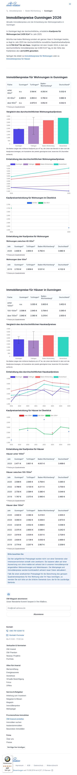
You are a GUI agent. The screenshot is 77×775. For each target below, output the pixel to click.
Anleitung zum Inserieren (16, 696)
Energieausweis (12, 672)
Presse (9, 742)
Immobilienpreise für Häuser (18, 59)
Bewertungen (18, 770)
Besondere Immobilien (15, 729)
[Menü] (11, 756)
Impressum (19, 765)
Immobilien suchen (13, 722)
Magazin (9, 702)
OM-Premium (11, 652)
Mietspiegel (11, 709)
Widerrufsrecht (52, 765)
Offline (9, 685)
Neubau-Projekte (13, 656)
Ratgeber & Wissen (14, 699)
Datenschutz (38, 765)
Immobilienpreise (13, 705)
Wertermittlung (12, 669)
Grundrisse (10, 676)
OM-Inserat (11, 649)
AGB (28, 765)
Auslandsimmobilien (14, 725)
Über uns (10, 739)
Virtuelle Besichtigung (15, 679)
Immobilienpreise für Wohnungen (39, 56)
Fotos (8, 682)
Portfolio (10, 659)
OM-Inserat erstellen (15, 719)
